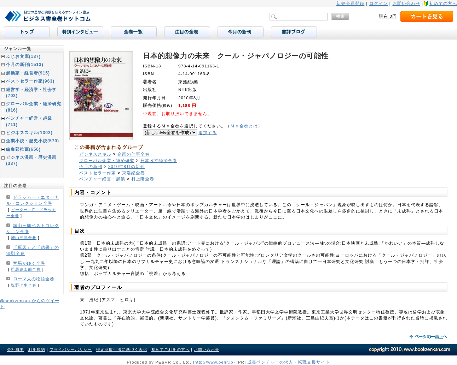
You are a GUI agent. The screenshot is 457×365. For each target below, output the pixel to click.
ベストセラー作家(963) (30, 81)
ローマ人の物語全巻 (33, 278)
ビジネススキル (95, 154)
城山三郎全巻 (23, 237)
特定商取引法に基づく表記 (121, 349)
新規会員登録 (350, 3)
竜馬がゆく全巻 (29, 263)
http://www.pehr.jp (214, 362)
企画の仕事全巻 (133, 154)
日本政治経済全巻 (158, 160)
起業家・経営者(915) (28, 73)
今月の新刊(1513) (25, 64)
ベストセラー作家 (97, 172)
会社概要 (15, 349)
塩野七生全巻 (23, 285)
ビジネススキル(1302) (29, 132)
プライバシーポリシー (71, 349)
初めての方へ (443, 3)
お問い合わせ (406, 3)
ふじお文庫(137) (23, 56)
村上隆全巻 (142, 178)
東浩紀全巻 (133, 172)
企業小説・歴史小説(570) (32, 140)
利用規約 (36, 349)
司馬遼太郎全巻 (26, 269)
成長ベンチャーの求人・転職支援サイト (288, 362)
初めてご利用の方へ (170, 349)
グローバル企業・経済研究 (106, 160)
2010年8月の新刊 (126, 166)
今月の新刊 (90, 166)
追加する (207, 132)
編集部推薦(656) (23, 149)
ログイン (378, 3)
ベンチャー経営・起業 (102, 178)
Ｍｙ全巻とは (244, 126)
